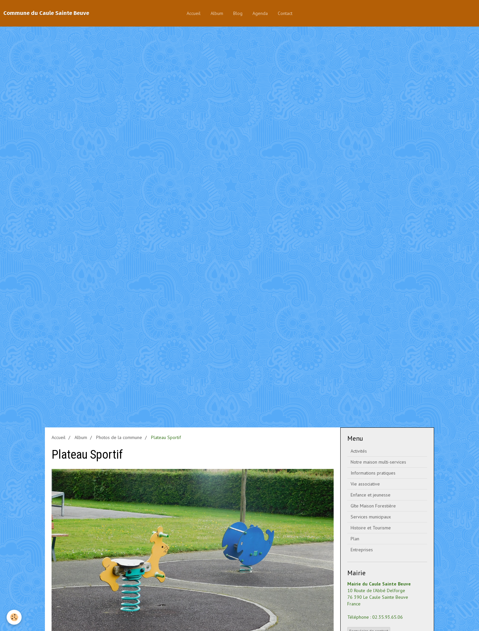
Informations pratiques (373, 473)
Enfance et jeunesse (371, 495)
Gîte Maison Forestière (373, 506)
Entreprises (362, 550)
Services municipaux (371, 517)
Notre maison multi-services (378, 462)
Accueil (194, 13)
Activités (359, 451)
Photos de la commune (119, 437)
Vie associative (365, 484)
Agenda (260, 13)
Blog (237, 13)
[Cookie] (14, 617)
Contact (285, 13)
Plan (355, 539)
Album (217, 13)
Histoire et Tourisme (371, 528)
